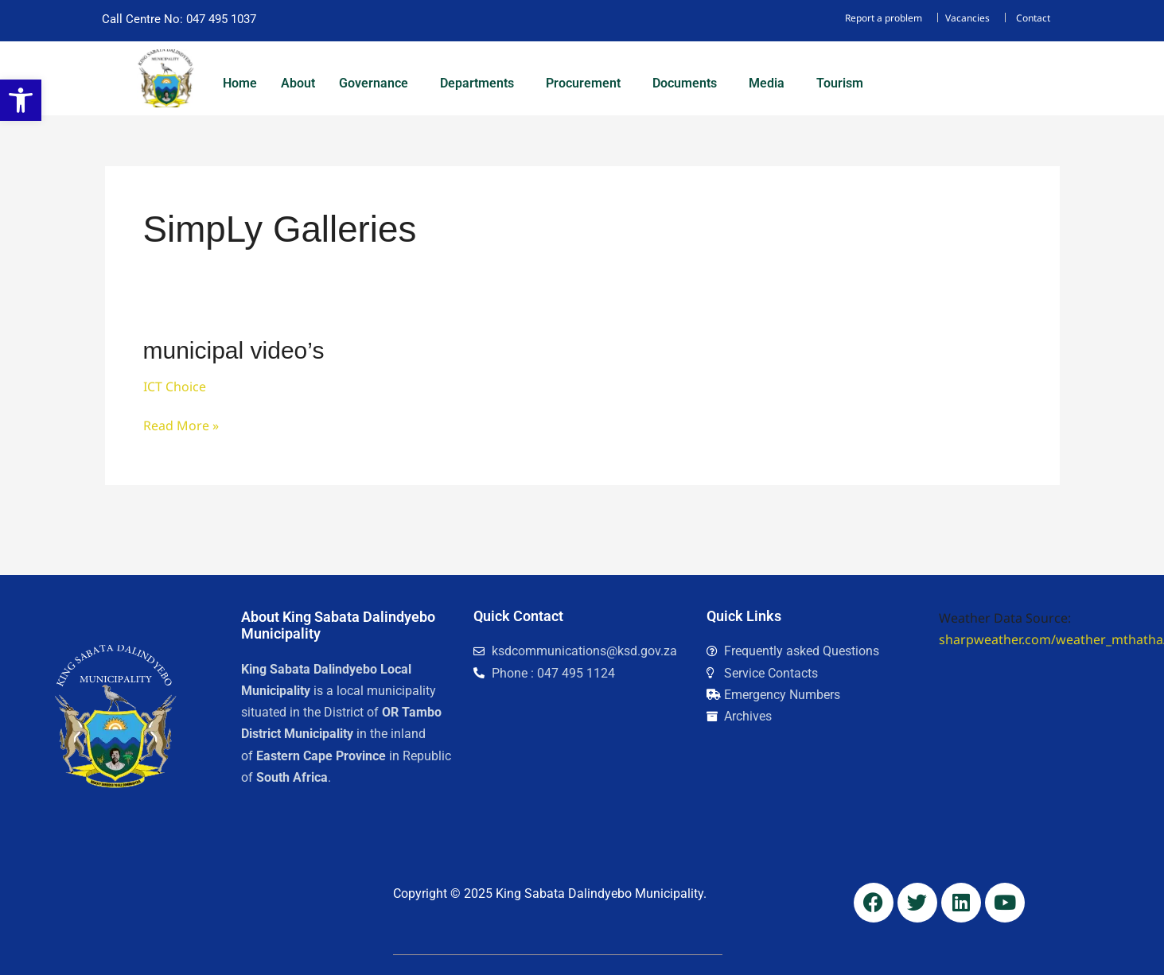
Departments (477, 83)
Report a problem (883, 18)
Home (240, 83)
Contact (1033, 18)
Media (766, 83)
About (298, 83)
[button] (377, 83)
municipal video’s (234, 350)
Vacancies (967, 18)
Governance (373, 83)
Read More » (181, 424)
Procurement (583, 83)
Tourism (839, 83)
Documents (684, 83)
